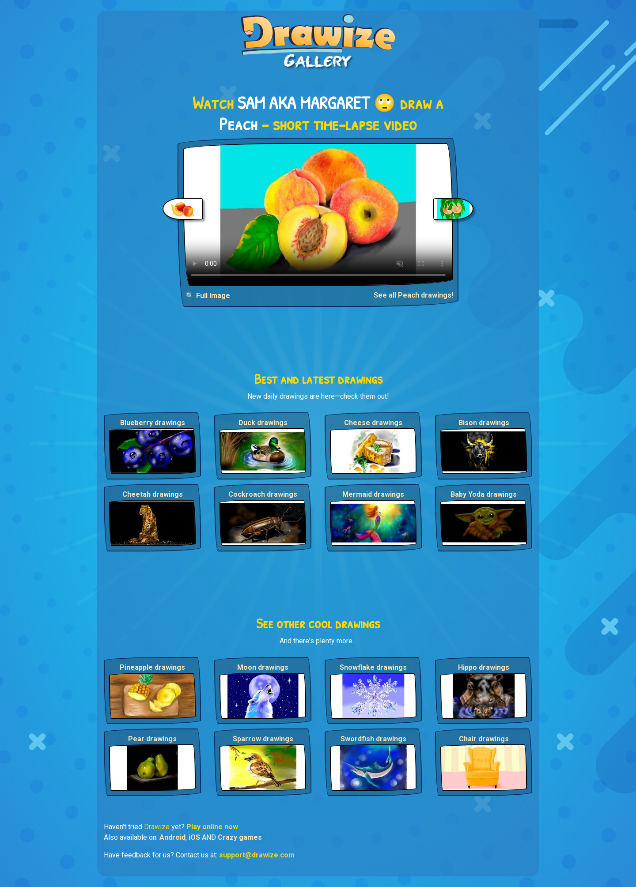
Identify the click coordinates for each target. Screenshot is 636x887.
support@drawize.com (257, 855)
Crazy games (240, 837)
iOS (194, 837)
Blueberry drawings (152, 423)
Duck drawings (263, 423)
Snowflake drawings (373, 667)
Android (172, 837)
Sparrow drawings (263, 739)
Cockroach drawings (262, 494)
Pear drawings (152, 739)
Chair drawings (484, 739)
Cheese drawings (373, 423)
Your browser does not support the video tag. (318, 214)
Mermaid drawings (373, 494)
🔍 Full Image (208, 295)
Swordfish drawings (373, 739)
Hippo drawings (483, 667)
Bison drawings (483, 423)
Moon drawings (262, 667)
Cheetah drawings (152, 494)
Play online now (212, 827)
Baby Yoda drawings (483, 494)
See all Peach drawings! (413, 295)
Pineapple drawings (152, 667)
